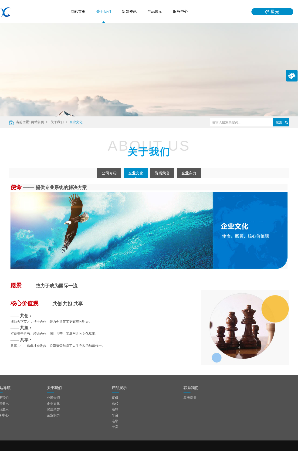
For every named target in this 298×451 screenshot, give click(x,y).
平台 (115, 415)
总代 (115, 403)
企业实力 (188, 173)
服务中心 (180, 12)
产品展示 (154, 12)
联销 (115, 409)
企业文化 (73, 122)
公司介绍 (109, 173)
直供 (115, 398)
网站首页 (78, 12)
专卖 (115, 427)
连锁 (115, 421)
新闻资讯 (129, 12)
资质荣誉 (162, 173)
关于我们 (103, 12)
